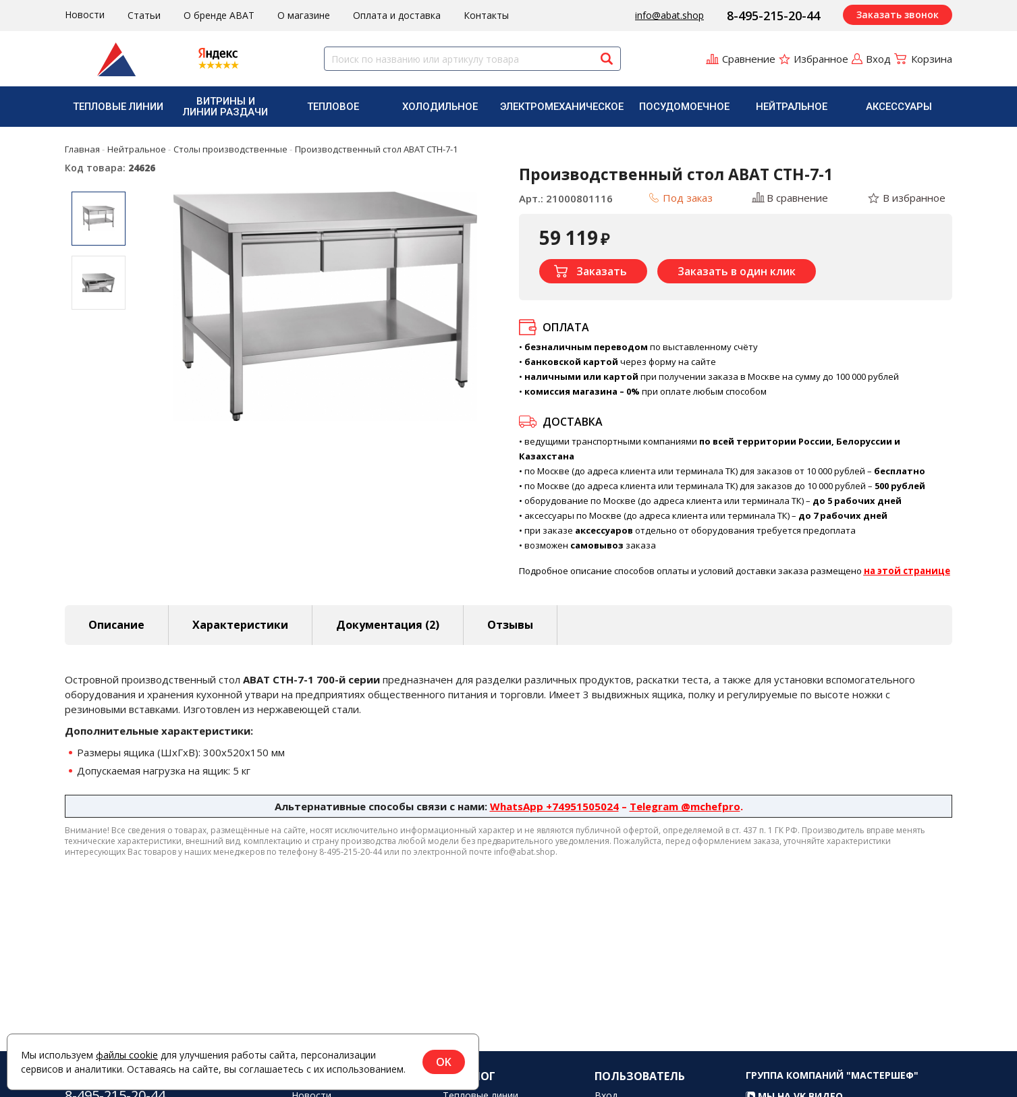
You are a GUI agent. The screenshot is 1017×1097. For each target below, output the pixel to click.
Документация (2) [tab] (387, 624)
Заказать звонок (897, 14)
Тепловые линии (118, 106)
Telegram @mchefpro (685, 806)
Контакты (486, 15)
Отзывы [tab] (510, 624)
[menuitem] (118, 106)
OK (443, 1061)
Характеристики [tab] (240, 624)
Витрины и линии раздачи (225, 106)
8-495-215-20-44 (773, 15)
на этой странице (907, 571)
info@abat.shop (669, 15)
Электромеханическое (562, 106)
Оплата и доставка (397, 15)
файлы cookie (127, 1054)
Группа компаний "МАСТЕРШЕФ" (832, 1088)
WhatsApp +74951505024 (554, 806)
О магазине (303, 15)
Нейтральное (791, 106)
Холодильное (440, 106)
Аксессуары (899, 106)
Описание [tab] (116, 624)
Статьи (144, 15)
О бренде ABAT (219, 15)
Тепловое (333, 106)
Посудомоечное (684, 106)
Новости (85, 14)
